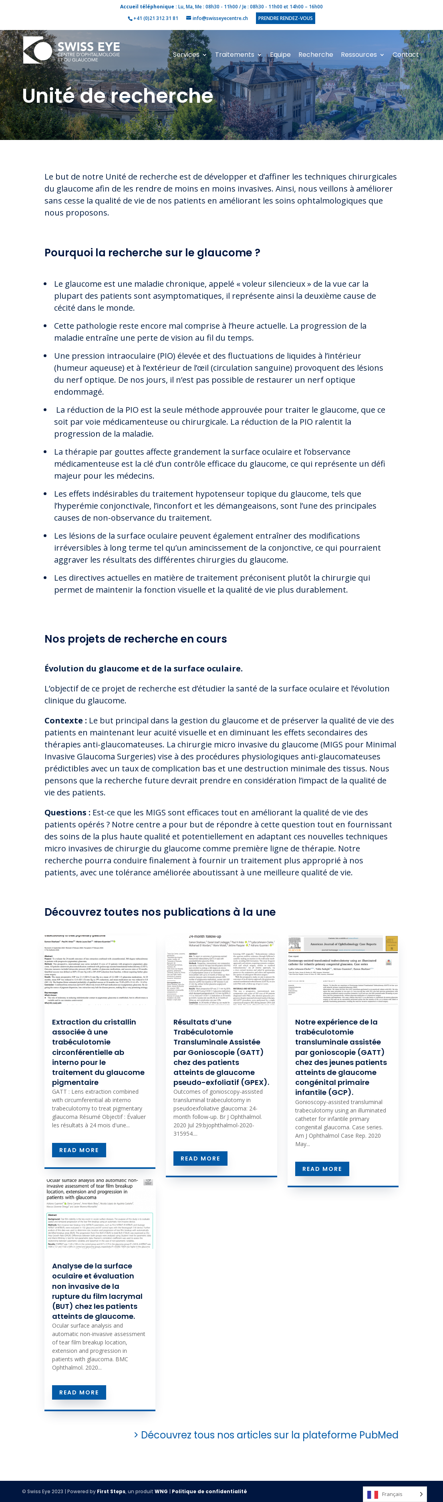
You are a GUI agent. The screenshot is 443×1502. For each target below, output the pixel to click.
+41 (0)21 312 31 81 (155, 18)
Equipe (280, 55)
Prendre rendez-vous (285, 18)
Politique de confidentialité (209, 1491)
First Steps (111, 1491)
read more (79, 1150)
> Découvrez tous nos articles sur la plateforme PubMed (247, 1435)
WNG (161, 1491)
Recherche (315, 55)
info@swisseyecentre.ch (220, 18)
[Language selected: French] (395, 1494)
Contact (406, 55)
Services (186, 55)
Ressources (359, 55)
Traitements (234, 55)
